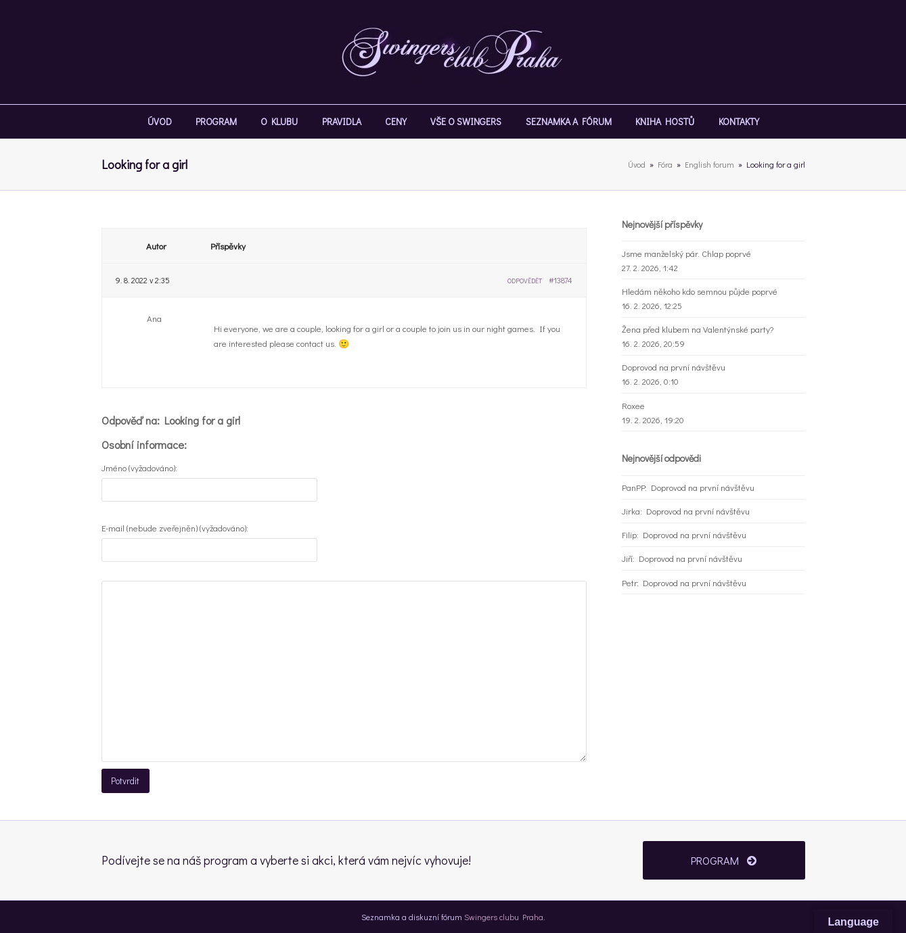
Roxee (633, 405)
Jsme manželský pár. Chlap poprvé (686, 253)
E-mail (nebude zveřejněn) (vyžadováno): (174, 527)
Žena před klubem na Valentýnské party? (697, 329)
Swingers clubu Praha (503, 915)
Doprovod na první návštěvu (673, 367)
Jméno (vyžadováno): (139, 467)
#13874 (560, 279)
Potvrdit (125, 780)
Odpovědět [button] (524, 281)
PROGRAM (724, 859)
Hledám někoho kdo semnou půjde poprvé (699, 291)
